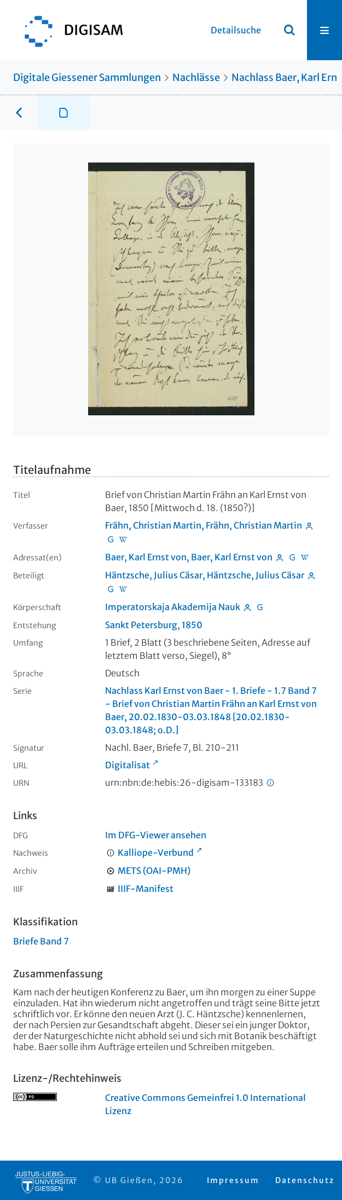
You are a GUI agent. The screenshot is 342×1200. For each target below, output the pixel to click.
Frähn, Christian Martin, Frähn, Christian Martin (203, 525)
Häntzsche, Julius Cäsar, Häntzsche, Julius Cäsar (204, 575)
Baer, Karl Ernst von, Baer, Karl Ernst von (189, 557)
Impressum (233, 1180)
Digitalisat (127, 765)
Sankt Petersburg (141, 624)
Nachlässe (196, 77)
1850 (192, 624)
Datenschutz (304, 1180)
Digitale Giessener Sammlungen (87, 77)
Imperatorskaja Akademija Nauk (172, 606)
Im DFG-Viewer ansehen (155, 835)
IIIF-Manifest (145, 888)
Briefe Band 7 (41, 941)
